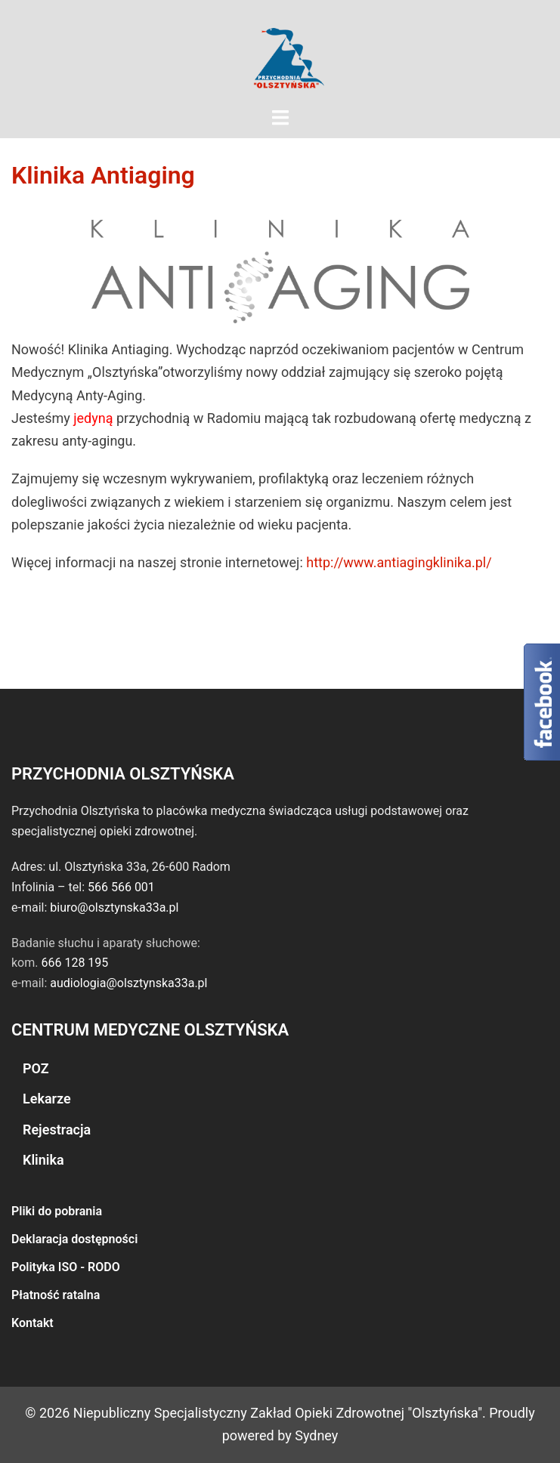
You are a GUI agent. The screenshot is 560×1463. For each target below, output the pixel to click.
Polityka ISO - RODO (65, 1267)
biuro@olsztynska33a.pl (114, 907)
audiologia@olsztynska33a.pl (128, 983)
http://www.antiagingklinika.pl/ (398, 562)
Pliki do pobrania (56, 1211)
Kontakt (32, 1323)
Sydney (316, 1435)
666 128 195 (74, 962)
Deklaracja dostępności (74, 1239)
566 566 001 (121, 887)
